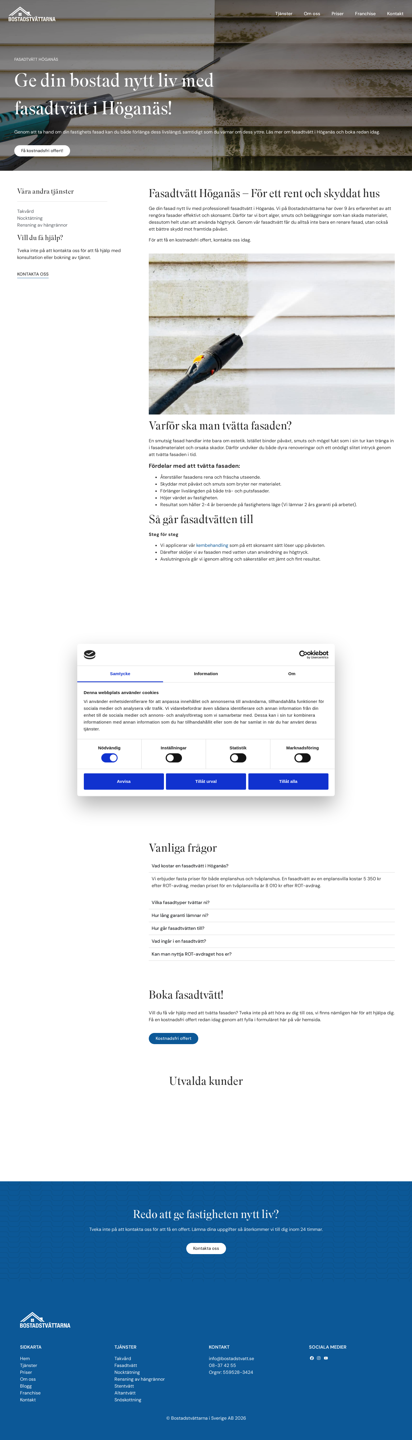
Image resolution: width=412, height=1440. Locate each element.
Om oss (312, 14)
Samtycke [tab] (120, 673)
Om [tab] (291, 673)
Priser (338, 14)
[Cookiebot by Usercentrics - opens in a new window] (303, 655)
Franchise (365, 14)
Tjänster (283, 14)
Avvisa (124, 781)
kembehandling (212, 545)
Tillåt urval (206, 781)
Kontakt (395, 14)
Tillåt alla (288, 781)
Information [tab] (206, 673)
